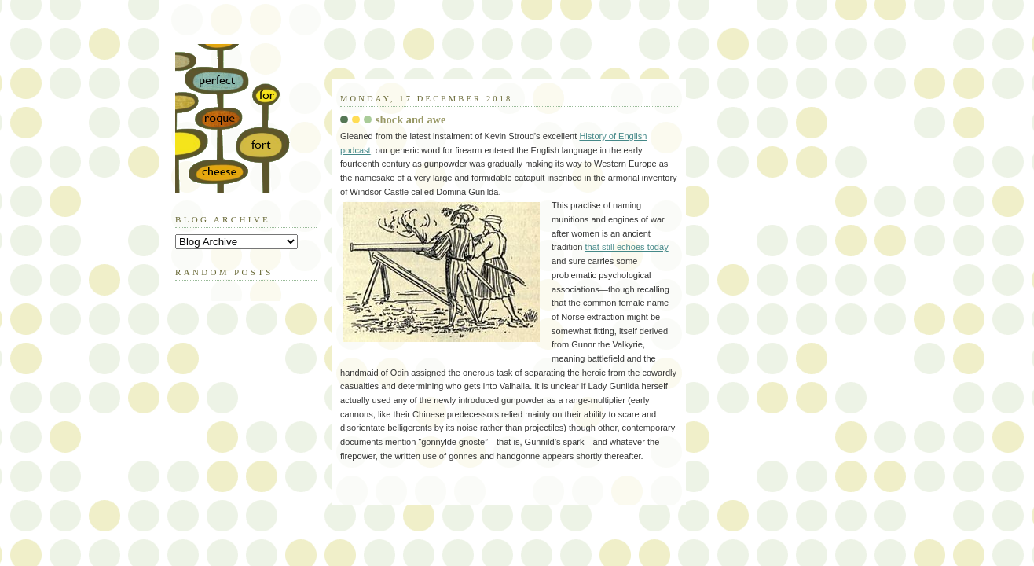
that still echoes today (626, 247)
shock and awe (411, 119)
